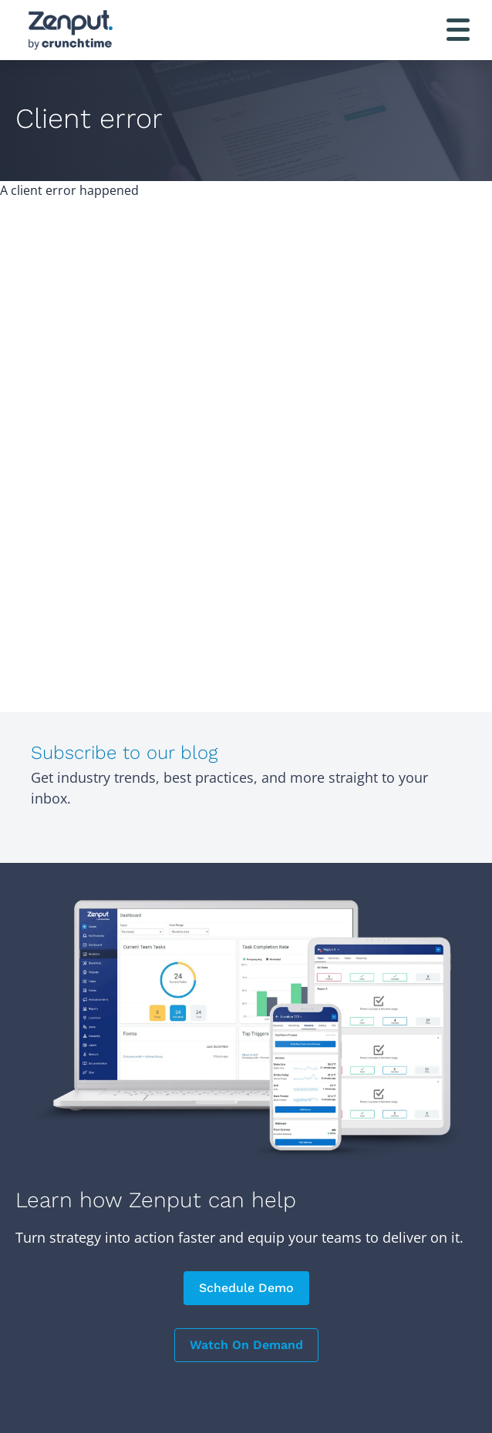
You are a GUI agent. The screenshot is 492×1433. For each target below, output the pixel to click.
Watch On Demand (246, 1344)
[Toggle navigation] (458, 29)
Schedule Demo (246, 1287)
